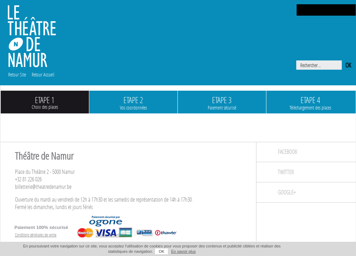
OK (161, 251)
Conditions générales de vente (36, 235)
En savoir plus (183, 251)
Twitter (286, 172)
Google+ (287, 192)
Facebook (287, 151)
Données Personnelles (111, 235)
